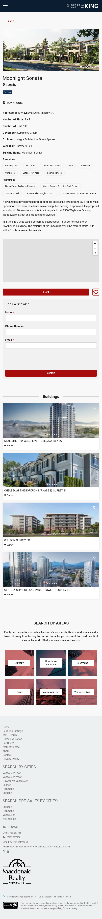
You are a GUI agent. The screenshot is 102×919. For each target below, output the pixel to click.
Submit (51, 373)
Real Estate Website (43, 897)
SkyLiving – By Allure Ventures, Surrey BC (33, 440)
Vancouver (9, 814)
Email (9, 340)
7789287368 (14, 832)
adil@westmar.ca (19, 842)
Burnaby (7, 792)
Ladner (7, 784)
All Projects (9, 818)
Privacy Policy (11, 758)
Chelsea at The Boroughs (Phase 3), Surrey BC (35, 490)
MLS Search (10, 735)
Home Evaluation (12, 739)
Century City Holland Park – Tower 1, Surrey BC (37, 590)
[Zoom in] (95, 243)
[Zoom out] (95, 248)
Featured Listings (13, 731)
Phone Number (14, 326)
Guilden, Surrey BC (17, 540)
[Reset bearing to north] (95, 253)
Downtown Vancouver (15, 781)
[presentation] (30, 364)
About (6, 751)
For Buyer (8, 743)
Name (9, 312)
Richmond (8, 788)
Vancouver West (12, 777)
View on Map (88, 67)
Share (46, 292)
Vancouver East (12, 773)
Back (11, 21)
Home (6, 727)
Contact (7, 755)
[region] (51, 260)
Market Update (11, 747)
